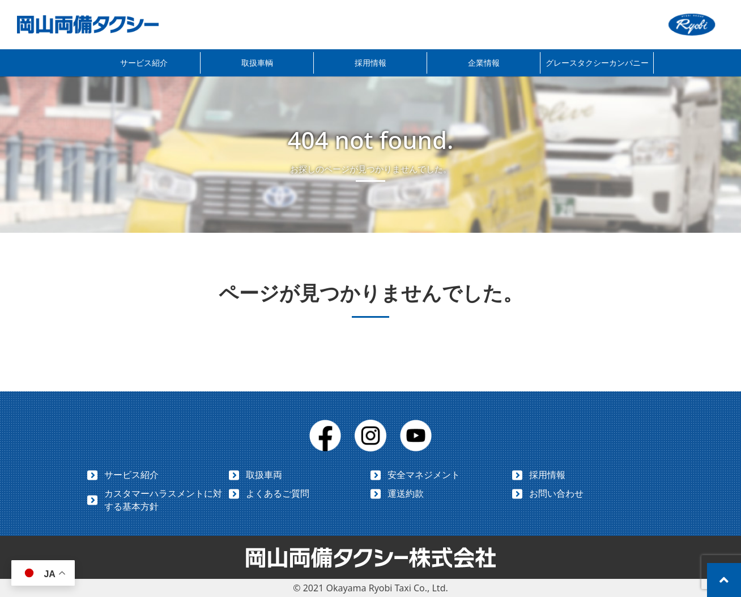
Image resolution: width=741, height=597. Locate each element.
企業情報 (484, 62)
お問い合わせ (556, 493)
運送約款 (405, 493)
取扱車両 (264, 474)
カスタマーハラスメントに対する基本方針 (163, 500)
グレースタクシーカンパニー (597, 62)
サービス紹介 (144, 62)
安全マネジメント (423, 474)
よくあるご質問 (277, 493)
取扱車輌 (257, 62)
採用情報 (370, 62)
